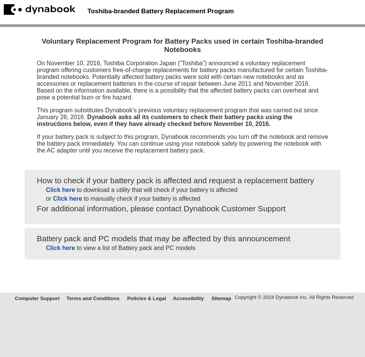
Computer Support (37, 298)
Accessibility (188, 298)
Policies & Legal (146, 298)
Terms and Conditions (93, 298)
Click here (60, 190)
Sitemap (221, 298)
